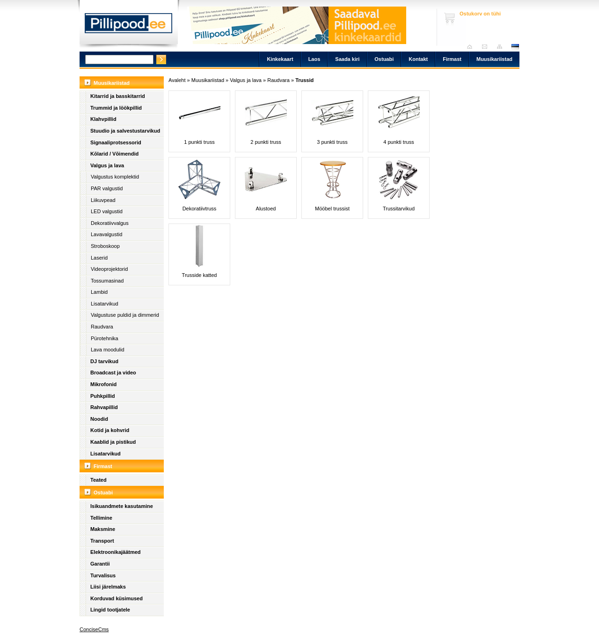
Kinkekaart (280, 59)
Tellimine (101, 518)
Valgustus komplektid (115, 176)
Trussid (304, 80)
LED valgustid (107, 211)
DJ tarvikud (104, 361)
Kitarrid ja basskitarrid (117, 96)
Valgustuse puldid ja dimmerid (125, 315)
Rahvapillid (104, 407)
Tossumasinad (107, 280)
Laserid (99, 258)
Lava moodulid (107, 349)
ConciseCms (94, 629)
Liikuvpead (103, 200)
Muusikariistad (494, 59)
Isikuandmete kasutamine (121, 506)
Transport (102, 541)
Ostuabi (384, 59)
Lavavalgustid (106, 234)
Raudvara (102, 326)
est (514, 46)
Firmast (452, 59)
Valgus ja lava (107, 165)
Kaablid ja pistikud (113, 442)
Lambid (99, 292)
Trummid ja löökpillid (116, 108)
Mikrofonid (103, 384)
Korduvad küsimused (116, 598)
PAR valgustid (107, 188)
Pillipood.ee (129, 26)
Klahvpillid (103, 119)
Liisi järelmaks (108, 586)
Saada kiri (487, 46)
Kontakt (418, 59)
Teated (98, 480)
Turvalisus (103, 575)
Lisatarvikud (104, 303)
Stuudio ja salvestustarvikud (125, 131)
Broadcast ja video (113, 372)
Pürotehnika (104, 338)
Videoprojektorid (109, 269)
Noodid (99, 419)
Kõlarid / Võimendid (114, 154)
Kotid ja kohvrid (109, 430)
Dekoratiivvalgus (110, 223)
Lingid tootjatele (110, 609)
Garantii (100, 564)
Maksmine (102, 529)
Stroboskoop (105, 246)
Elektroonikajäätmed (115, 552)
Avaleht (472, 46)
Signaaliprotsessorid (115, 142)
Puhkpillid (102, 396)
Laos (314, 59)
